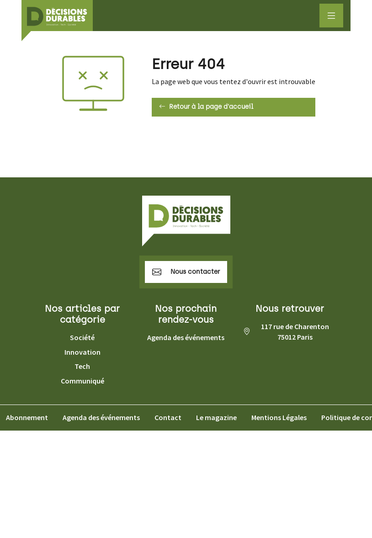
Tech (82, 366)
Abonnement (27, 417)
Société (82, 337)
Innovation (82, 352)
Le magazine (216, 417)
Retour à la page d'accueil (206, 107)
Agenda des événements (185, 337)
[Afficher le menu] (331, 15)
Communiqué (82, 380)
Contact (167, 417)
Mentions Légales (279, 417)
